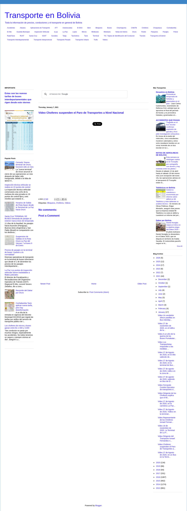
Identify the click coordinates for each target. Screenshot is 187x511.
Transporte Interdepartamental (18, 40)
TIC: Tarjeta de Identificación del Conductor (119, 36)
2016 (158, 477)
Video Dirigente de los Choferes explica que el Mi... (167, 395)
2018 (158, 470)
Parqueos (154, 32)
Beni (89, 28)
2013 (158, 488)
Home (93, 284)
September (163, 286)
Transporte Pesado (63, 40)
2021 (158, 276)
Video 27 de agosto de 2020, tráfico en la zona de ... (166, 371)
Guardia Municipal (23, 32)
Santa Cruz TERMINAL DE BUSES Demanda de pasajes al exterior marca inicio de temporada (19, 218)
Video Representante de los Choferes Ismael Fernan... (166, 420)
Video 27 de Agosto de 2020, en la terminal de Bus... (166, 362)
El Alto (9, 32)
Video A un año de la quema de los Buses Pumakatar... (167, 336)
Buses (109, 28)
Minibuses (95, 32)
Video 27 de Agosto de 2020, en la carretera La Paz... (166, 403)
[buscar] (84, 94)
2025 (158, 261)
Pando (143, 32)
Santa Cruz (33, 36)
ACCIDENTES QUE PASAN (168, 120)
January (161, 312)
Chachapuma (121, 28)
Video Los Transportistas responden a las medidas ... (165, 345)
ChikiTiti (134, 28)
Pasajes (166, 32)
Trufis (96, 40)
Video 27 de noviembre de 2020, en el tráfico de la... (166, 326)
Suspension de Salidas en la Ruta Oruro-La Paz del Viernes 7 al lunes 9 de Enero (24, 241)
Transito (142, 36)
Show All (179, 246)
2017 (158, 473)
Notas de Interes (121, 32)
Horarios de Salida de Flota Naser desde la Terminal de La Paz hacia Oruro (25, 206)
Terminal (96, 36)
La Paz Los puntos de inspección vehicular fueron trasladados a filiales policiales (18, 272)
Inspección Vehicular (42, 32)
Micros (84, 32)
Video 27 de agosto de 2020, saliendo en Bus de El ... (166, 379)
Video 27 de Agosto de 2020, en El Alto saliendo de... (167, 354)
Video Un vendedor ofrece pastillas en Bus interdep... (166, 317)
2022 (158, 272)
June (160, 294)
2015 (158, 481)
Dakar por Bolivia (163, 220)
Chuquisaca (157, 28)
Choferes (145, 28)
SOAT (44, 36)
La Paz (65, 32)
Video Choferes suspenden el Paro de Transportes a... (166, 446)
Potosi (175, 32)
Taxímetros (75, 36)
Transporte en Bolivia (42, 15)
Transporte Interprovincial (43, 40)
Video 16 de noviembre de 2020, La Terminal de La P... (166, 429)
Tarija (65, 36)
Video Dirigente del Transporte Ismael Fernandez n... (166, 438)
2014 (158, 484)
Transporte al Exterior (158, 36)
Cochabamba (171, 28)
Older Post (142, 284)
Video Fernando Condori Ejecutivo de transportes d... (166, 387)
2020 (158, 462)
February (162, 308)
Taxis (86, 36)
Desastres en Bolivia (165, 92)
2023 (158, 269)
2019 (158, 466)
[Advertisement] (93, 64)
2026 (158, 258)
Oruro (134, 32)
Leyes (75, 32)
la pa (56, 32)
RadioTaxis (11, 36)
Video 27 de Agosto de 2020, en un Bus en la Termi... (167, 454)
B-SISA (79, 28)
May (160, 297)
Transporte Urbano (82, 40)
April (160, 301)
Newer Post (45, 284)
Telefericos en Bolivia (165, 188)
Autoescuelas (67, 28)
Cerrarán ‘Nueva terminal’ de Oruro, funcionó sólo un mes (24, 164)
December (162, 279)
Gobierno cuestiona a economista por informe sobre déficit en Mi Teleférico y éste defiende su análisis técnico (167, 197)
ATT (56, 28)
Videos (105, 40)
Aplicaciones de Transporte (40, 28)
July (160, 290)
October (161, 283)
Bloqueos (99, 28)
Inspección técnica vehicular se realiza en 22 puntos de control (18, 186)
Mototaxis (107, 32)
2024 (158, 265)
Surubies (54, 36)
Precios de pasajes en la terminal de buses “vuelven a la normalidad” (18, 252)
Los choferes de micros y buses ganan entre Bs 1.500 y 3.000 (18, 327)
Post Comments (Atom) (99, 292)
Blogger (98, 505)
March (161, 305)
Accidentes (11, 28)
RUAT (22, 36)
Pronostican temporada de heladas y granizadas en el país (172, 99)
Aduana (22, 28)
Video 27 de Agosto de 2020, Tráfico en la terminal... (167, 411)
